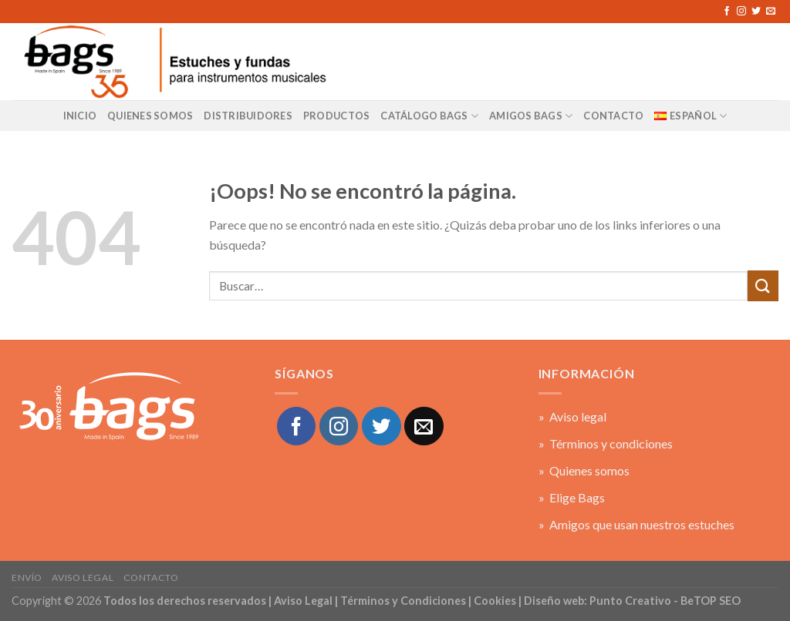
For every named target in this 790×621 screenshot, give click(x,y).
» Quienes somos (584, 470)
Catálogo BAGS (429, 116)
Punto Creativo (630, 600)
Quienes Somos (150, 115)
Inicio (80, 115)
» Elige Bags (571, 497)
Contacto (151, 577)
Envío (27, 577)
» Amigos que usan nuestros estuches (636, 524)
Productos (336, 115)
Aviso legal (82, 577)
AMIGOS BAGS (530, 116)
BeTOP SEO (710, 600)
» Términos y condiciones (605, 443)
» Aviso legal (572, 416)
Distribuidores (248, 115)
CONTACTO (613, 115)
